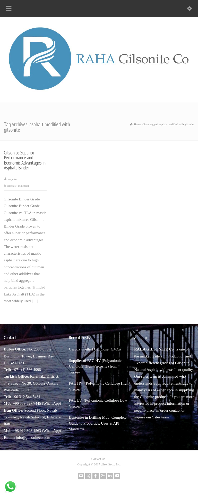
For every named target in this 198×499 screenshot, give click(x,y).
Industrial (23, 185)
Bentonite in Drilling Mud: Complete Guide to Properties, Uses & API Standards (97, 423)
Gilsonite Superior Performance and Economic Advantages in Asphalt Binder (25, 160)
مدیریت (12, 178)
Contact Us (98, 459)
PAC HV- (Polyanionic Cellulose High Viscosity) (98, 386)
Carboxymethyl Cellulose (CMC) (95, 349)
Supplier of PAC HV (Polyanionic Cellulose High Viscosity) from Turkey (95, 366)
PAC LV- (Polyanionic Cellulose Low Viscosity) (98, 403)
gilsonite (12, 185)
